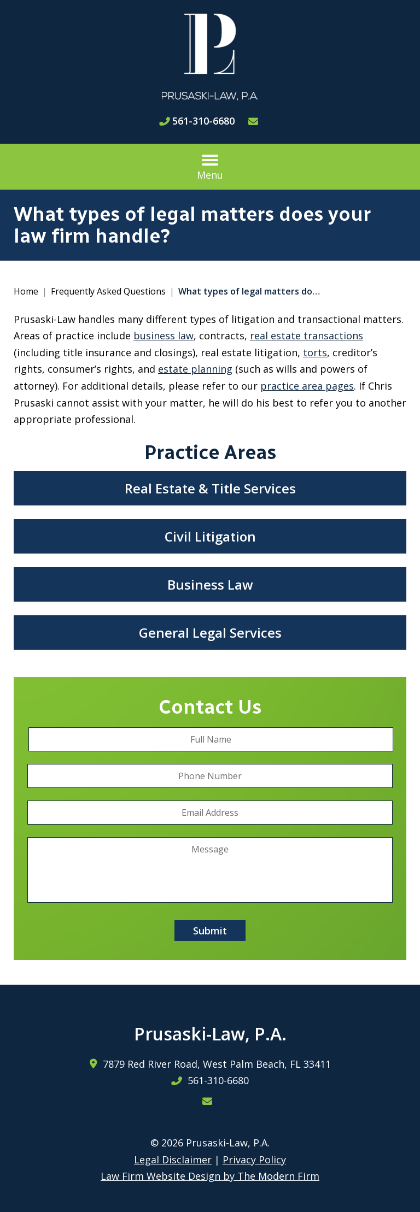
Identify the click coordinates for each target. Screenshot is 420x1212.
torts (315, 352)
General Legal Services (210, 632)
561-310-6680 (203, 120)
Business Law (210, 584)
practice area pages (307, 385)
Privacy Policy (254, 1159)
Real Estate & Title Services (210, 488)
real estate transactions (306, 335)
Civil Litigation (210, 536)
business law (163, 335)
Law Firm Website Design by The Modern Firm (210, 1175)
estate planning (195, 368)
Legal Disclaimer (173, 1159)
